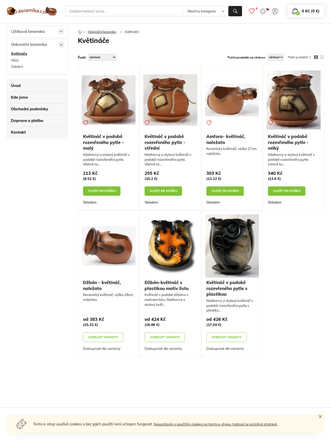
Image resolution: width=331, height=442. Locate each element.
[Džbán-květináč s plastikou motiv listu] (170, 248)
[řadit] (102, 59)
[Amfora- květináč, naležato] (232, 101)
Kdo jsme (19, 97)
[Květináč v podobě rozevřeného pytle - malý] (109, 101)
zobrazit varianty (103, 338)
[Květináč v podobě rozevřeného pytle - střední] (170, 101)
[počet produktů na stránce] (276, 59)
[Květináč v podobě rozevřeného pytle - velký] (294, 101)
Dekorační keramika (103, 33)
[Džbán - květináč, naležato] (109, 247)
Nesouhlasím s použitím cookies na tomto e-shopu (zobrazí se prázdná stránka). (219, 424)
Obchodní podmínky (29, 108)
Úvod (15, 85)
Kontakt (18, 132)
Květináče (134, 33)
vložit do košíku (102, 192)
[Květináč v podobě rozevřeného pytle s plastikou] (232, 247)
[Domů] (80, 31)
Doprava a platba (27, 120)
